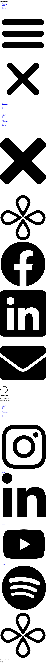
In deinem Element (4, 4)
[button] (23, 56)
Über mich (3, 105)
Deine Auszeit (4, 8)
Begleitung (3, 5)
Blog (2, 7)
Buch (2, 6)
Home (3, 3)
